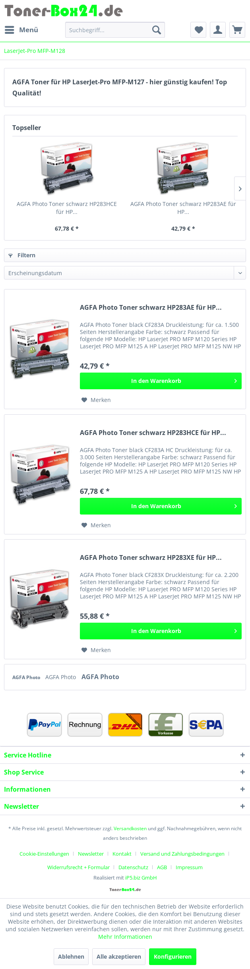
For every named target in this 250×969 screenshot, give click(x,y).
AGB (162, 867)
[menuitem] (21, 30)
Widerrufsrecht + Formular (78, 867)
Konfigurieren (173, 956)
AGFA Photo (26, 677)
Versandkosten (130, 828)
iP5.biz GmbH (141, 877)
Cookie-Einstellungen (44, 853)
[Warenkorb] (237, 30)
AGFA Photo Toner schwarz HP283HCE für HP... (67, 208)
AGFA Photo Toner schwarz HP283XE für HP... (151, 557)
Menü (21, 28)
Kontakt (122, 853)
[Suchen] (156, 30)
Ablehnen (71, 956)
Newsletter (91, 853)
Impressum (189, 867)
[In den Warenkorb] (161, 381)
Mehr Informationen (125, 936)
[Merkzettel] (198, 30)
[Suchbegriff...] (115, 30)
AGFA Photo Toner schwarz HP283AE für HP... (183, 208)
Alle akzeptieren (119, 956)
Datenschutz (133, 867)
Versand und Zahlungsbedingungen (182, 853)
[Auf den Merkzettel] (96, 400)
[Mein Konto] (218, 30)
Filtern (21, 255)
